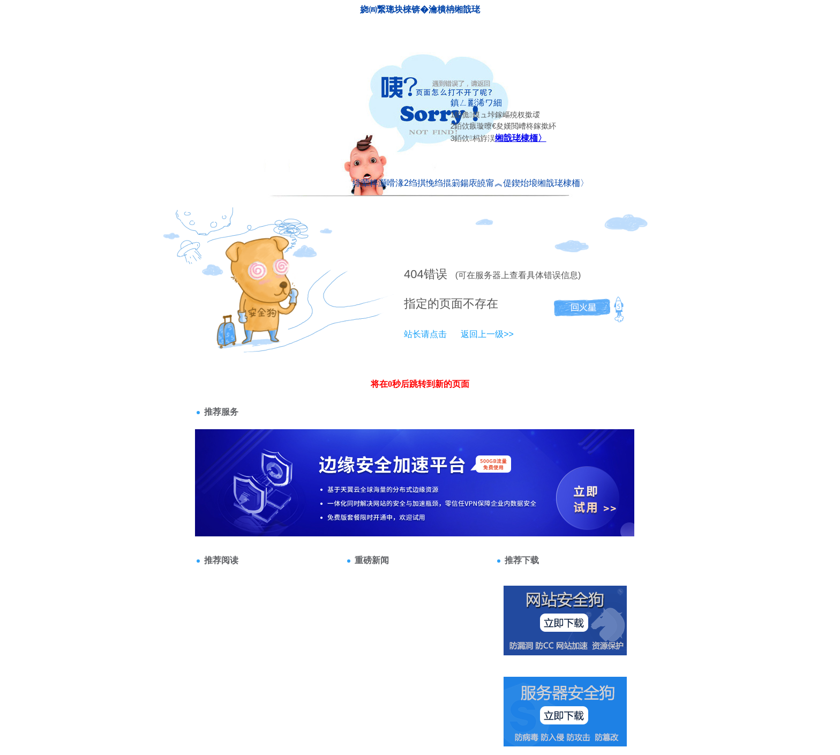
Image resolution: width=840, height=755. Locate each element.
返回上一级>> (487, 334)
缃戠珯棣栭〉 (520, 138)
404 (414, 274)
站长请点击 (425, 334)
